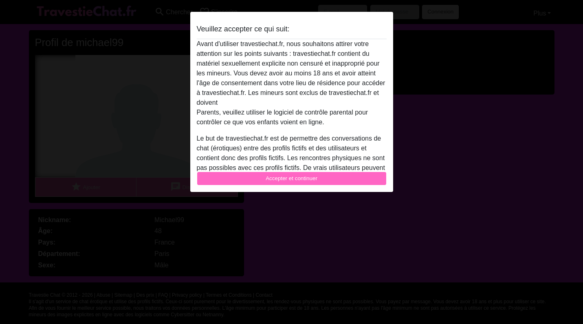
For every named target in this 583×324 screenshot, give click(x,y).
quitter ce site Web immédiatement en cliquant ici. (291, 102)
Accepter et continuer (291, 178)
